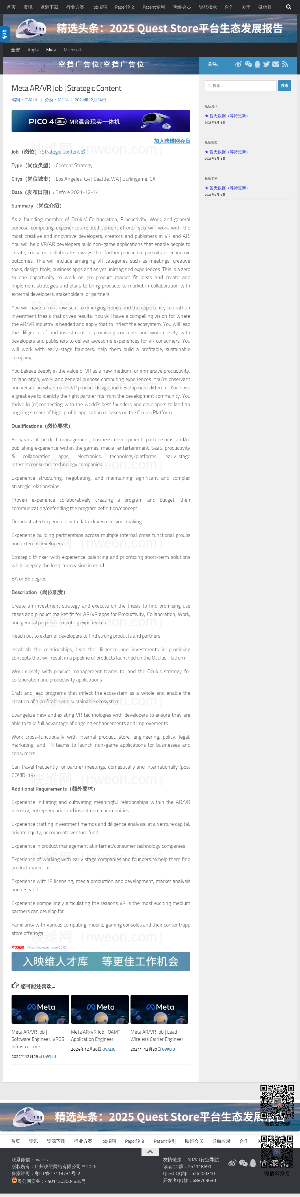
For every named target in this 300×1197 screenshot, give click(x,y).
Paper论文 (125, 7)
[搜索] (288, 7)
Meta (51, 50)
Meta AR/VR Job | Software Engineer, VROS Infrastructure (38, 1042)
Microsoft (73, 50)
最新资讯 (211, 110)
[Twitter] (266, 67)
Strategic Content (63, 155)
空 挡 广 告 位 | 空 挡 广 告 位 (101, 68)
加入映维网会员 (172, 144)
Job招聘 (99, 7)
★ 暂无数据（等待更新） (227, 119)
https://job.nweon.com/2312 (46, 951)
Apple (33, 50)
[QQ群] (257, 67)
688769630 (204, 1184)
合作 (229, 7)
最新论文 (211, 146)
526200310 (203, 1177)
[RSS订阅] (285, 67)
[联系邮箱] (275, 67)
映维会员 (182, 7)
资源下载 (49, 7)
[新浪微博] (238, 67)
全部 (15, 50)
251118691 (199, 1170)
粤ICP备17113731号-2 (57, 1177)
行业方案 (75, 7)
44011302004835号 (65, 1184)
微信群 (265, 7)
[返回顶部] (150, 1155)
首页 (11, 7)
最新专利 (211, 182)
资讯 (28, 7)
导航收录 (208, 7)
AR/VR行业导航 (203, 1163)
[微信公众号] (248, 67)
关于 (246, 7)
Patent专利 (154, 7)
